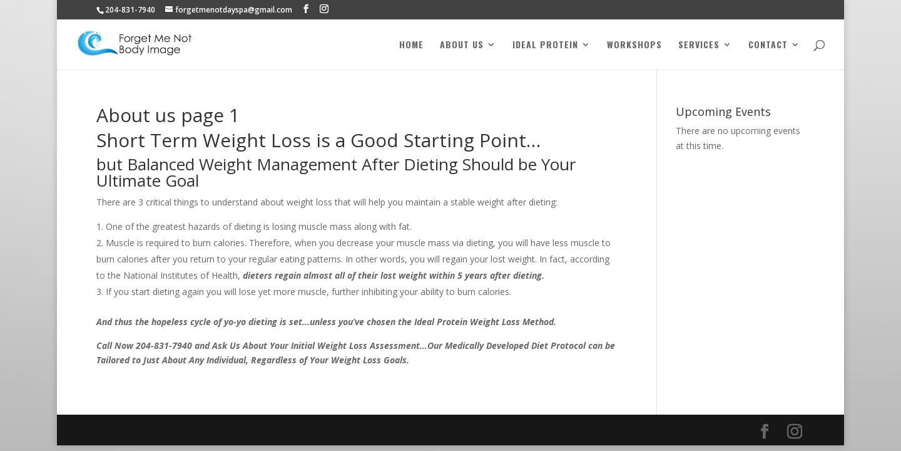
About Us (462, 45)
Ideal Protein (545, 45)
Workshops (634, 45)
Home (411, 45)
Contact (768, 45)
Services (699, 45)
